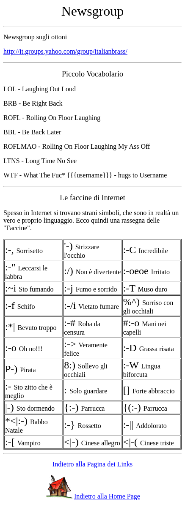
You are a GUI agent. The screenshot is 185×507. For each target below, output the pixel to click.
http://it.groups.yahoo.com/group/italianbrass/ (65, 51)
